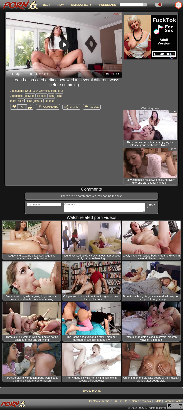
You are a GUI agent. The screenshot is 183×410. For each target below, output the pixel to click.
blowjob (29, 95)
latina (59, 95)
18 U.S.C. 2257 (120, 400)
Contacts (94, 400)
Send (151, 205)
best (46, 4)
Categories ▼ (81, 4)
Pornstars (107, 4)
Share (74, 106)
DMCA (157, 400)
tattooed (49, 100)
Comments (50, 106)
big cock (41, 95)
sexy (21, 100)
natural (38, 100)
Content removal (142, 400)
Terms (105, 400)
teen (51, 95)
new (60, 4)
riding (29, 100)
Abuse (94, 106)
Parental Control (173, 400)
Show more (91, 390)
